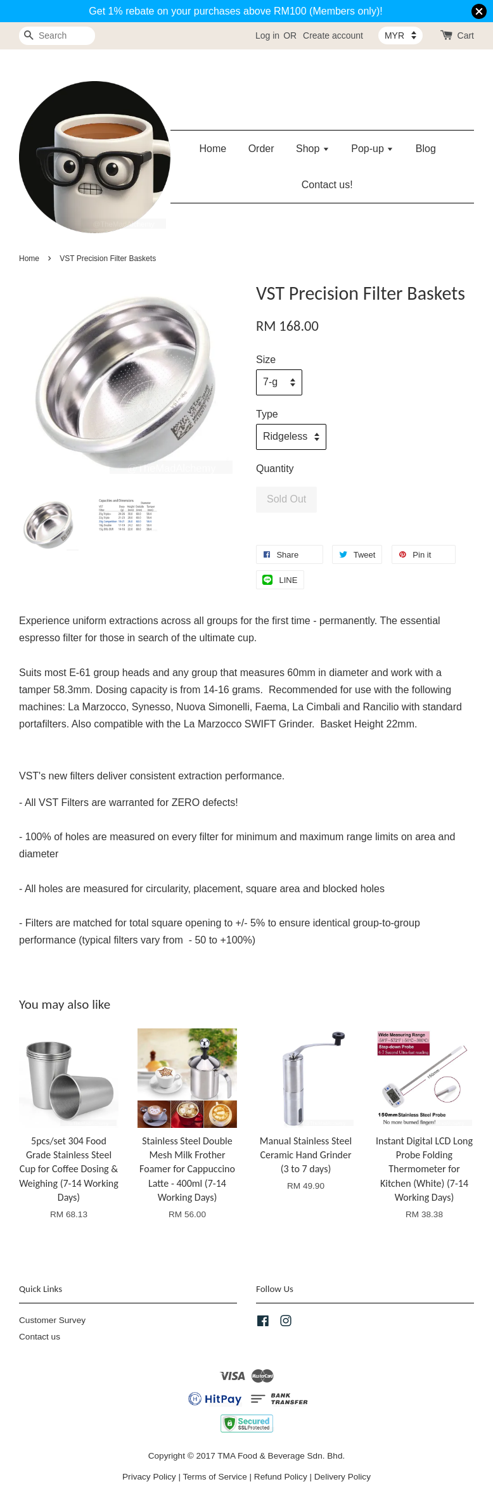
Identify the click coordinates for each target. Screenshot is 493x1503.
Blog (426, 148)
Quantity (275, 468)
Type (267, 414)
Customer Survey (52, 1320)
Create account (333, 35)
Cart (466, 35)
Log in (267, 35)
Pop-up (372, 148)
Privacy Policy (149, 1476)
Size (266, 359)
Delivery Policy (342, 1476)
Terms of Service (215, 1476)
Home (213, 148)
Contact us (39, 1336)
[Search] (57, 36)
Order (261, 148)
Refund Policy (280, 1476)
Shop (313, 148)
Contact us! (327, 184)
